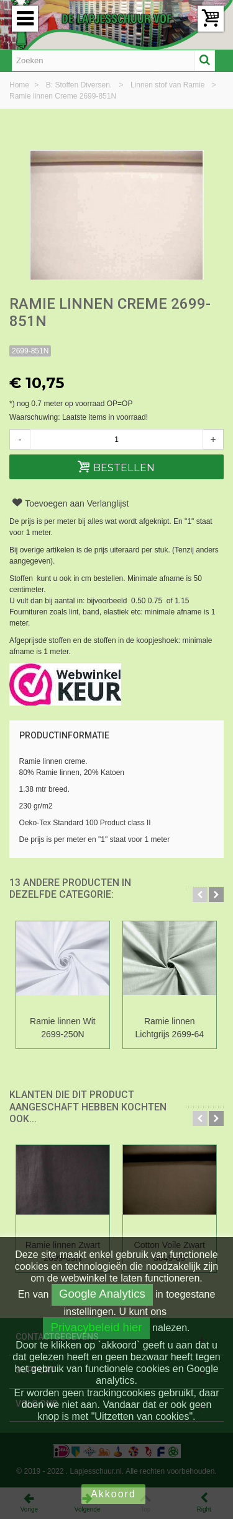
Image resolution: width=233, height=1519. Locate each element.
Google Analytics (102, 1293)
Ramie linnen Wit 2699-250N (63, 1027)
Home (20, 85)
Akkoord (113, 1494)
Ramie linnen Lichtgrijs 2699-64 (169, 1027)
